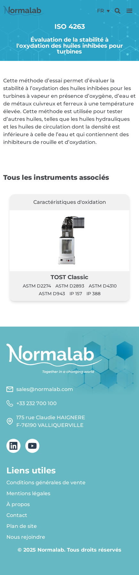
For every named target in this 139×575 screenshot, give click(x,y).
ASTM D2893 (69, 286)
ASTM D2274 (37, 286)
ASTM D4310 (103, 286)
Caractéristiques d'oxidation (69, 202)
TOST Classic (69, 277)
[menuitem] (103, 10)
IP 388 (93, 293)
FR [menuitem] (100, 11)
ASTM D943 (52, 293)
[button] (129, 10)
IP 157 (76, 293)
